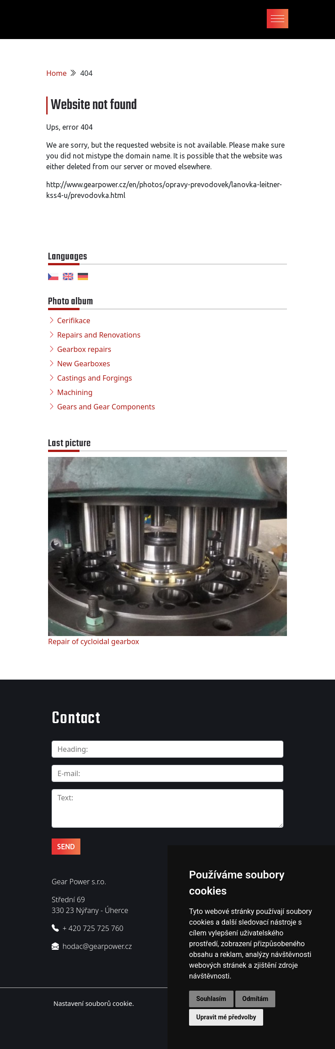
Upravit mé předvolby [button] (226, 1017)
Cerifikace (73, 320)
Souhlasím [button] (211, 998)
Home (56, 73)
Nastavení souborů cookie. (93, 1003)
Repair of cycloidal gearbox (93, 641)
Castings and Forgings (94, 378)
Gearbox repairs (84, 349)
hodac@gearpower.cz (97, 946)
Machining (75, 392)
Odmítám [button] (255, 998)
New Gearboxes (83, 364)
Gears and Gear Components (106, 407)
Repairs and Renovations (99, 335)
